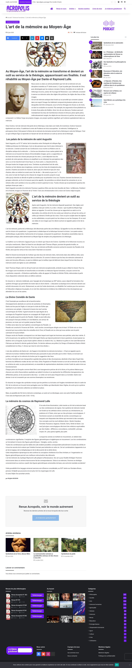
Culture (91, 634)
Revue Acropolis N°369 (19, 605)
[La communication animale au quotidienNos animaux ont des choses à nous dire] (46, 545)
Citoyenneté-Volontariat (96, 627)
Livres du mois (97, 9)
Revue (91, 617)
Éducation (92, 621)
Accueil (9, 17)
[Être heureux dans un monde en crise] (66, 604)
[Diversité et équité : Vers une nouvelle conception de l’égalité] (66, 596)
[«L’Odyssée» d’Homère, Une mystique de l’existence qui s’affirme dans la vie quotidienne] (96, 84)
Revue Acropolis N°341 (19, 610)
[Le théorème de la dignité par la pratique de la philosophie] (79, 596)
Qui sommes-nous (73, 652)
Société (91, 598)
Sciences (92, 614)
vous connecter (17, 573)
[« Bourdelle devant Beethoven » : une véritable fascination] (53, 596)
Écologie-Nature (94, 624)
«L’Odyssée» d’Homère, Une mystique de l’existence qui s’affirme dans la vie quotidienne (114, 83)
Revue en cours (61, 9)
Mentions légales (103, 652)
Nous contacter (72, 656)
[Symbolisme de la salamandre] (96, 46)
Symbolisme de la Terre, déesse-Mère (18, 554)
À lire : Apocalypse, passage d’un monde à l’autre (47, 2)
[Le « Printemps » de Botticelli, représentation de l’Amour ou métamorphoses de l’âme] (96, 55)
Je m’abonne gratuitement (113, 9)
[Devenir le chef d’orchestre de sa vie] (53, 619)
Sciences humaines (18, 17)
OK (117, 665)
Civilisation (92, 640)
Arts (90, 601)
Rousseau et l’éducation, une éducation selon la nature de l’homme (113, 73)
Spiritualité (92, 607)
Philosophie (93, 594)
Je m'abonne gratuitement (45, 518)
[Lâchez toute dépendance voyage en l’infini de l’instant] (79, 608)
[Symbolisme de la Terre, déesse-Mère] (18, 545)
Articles (71, 9)
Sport (91, 631)
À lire (91, 637)
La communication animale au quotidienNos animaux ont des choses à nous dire (46, 556)
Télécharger (37, 595)
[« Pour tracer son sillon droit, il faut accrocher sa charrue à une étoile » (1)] (53, 604)
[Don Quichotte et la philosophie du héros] (96, 65)
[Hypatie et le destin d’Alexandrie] (66, 619)
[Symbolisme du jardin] (73, 545)
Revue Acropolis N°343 (19, 616)
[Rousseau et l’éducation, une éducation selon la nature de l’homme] (96, 74)
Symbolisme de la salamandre (113, 43)
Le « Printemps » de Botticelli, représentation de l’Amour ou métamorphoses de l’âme (113, 54)
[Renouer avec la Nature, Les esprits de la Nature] (96, 94)
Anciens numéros (84, 9)
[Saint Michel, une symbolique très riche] (96, 103)
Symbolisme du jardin (68, 554)
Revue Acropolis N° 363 (19, 595)
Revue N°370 (15, 600)
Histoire (91, 611)
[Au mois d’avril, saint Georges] (79, 619)
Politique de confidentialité (106, 656)
